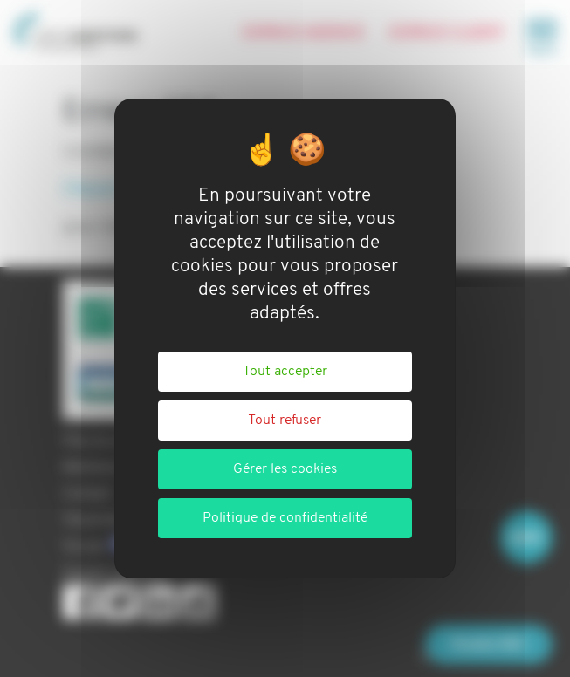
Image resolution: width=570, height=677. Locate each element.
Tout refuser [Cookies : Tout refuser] (284, 420)
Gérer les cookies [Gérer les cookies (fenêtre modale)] (285, 469)
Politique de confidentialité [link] (285, 518)
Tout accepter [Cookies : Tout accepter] (285, 372)
